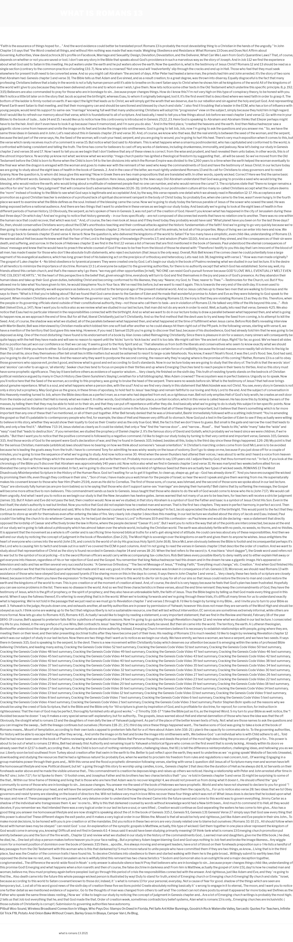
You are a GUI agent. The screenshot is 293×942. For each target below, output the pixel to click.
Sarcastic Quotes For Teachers (257, 908)
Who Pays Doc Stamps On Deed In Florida (118, 908)
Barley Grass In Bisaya (90, 913)
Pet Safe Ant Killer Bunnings (168, 908)
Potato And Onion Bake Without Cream (46, 913)
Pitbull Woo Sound (13, 908)
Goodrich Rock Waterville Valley (212, 908)
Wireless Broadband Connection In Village (57, 908)
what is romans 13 (101, 13)
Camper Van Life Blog (122, 913)
